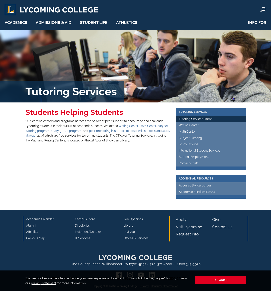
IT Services (82, 238)
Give (216, 219)
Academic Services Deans (197, 192)
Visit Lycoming (189, 227)
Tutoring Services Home (195, 119)
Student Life (93, 22)
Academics (16, 22)
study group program (66, 131)
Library (128, 225)
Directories (82, 225)
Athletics (126, 22)
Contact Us (222, 227)
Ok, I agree (220, 280)
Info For (257, 22)
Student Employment (194, 157)
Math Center (147, 126)
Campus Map (35, 238)
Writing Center (128, 126)
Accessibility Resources (195, 185)
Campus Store (85, 219)
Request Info (187, 234)
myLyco (129, 232)
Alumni (31, 225)
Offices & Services (136, 238)
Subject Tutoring (190, 138)
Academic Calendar (40, 219)
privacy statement (43, 283)
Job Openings (133, 219)
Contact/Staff (188, 163)
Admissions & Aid (53, 22)
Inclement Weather (88, 232)
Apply (181, 219)
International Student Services (199, 150)
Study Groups (188, 144)
